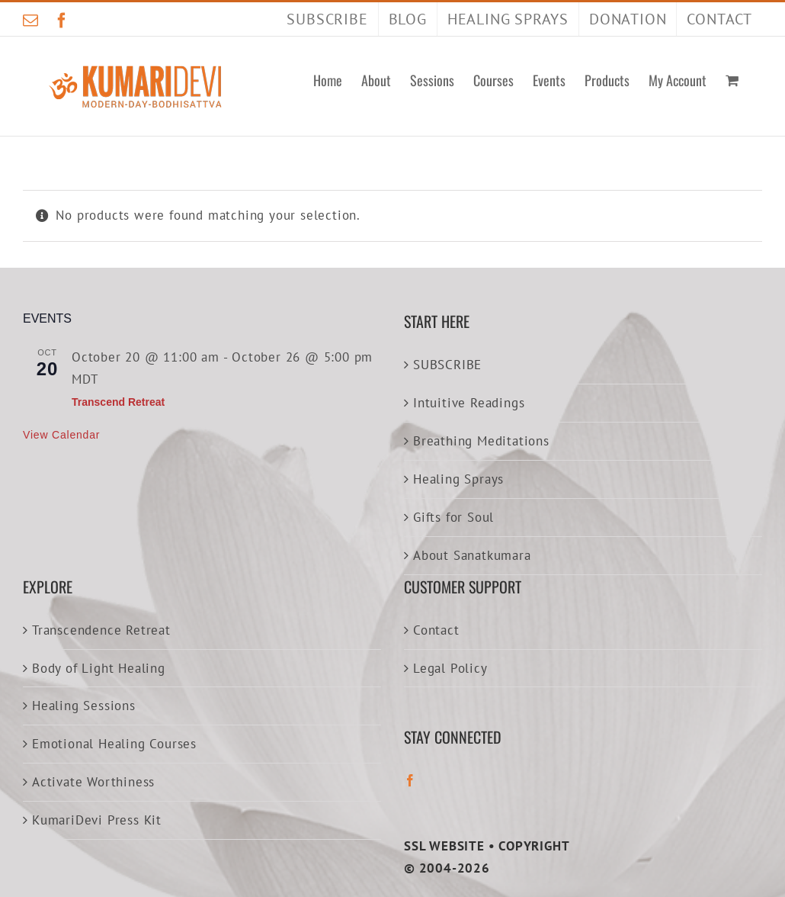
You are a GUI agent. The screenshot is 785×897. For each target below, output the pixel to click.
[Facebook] (410, 780)
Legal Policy (450, 668)
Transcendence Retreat (101, 630)
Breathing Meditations (481, 440)
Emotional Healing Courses (114, 743)
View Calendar (61, 435)
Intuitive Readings (468, 402)
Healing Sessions (84, 705)
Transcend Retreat (118, 402)
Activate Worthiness (93, 781)
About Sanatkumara (472, 555)
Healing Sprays (458, 479)
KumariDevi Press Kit (97, 820)
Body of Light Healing (98, 668)
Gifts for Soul (453, 517)
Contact (436, 630)
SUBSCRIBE (447, 364)
